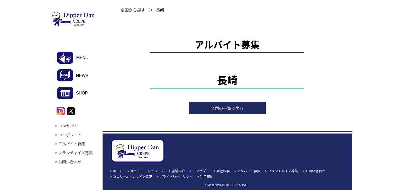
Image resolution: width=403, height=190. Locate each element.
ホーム (118, 170)
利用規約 (206, 176)
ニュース (157, 170)
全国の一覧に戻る (227, 108)
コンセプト (68, 125)
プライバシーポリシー (176, 176)
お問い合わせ (69, 161)
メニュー (137, 170)
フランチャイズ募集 (75, 152)
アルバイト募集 (71, 143)
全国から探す (133, 10)
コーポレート (69, 134)
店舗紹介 (178, 170)
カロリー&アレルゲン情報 (132, 176)
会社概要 (223, 170)
